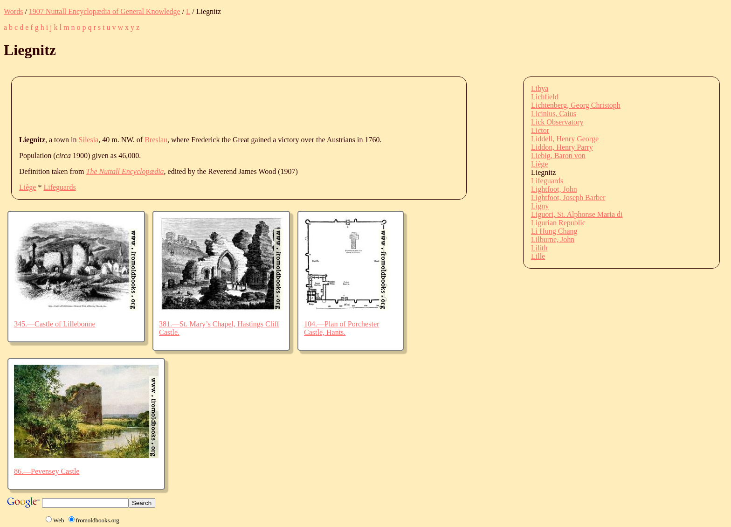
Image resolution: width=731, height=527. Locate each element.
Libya (539, 88)
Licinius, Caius (553, 114)
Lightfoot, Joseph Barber (568, 197)
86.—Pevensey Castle (46, 471)
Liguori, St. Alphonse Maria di (576, 214)
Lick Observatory (557, 122)
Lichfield (545, 97)
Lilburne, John (552, 239)
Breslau (156, 140)
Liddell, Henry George (565, 139)
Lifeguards (59, 187)
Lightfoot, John (554, 189)
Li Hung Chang (554, 231)
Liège (27, 187)
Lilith (539, 248)
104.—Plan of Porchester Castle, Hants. (341, 328)
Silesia (89, 140)
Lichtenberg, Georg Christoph (576, 105)
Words (13, 11)
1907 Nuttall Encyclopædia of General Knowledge (104, 11)
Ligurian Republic (558, 223)
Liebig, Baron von (558, 155)
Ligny (540, 206)
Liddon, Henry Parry (562, 147)
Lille (538, 256)
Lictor (540, 130)
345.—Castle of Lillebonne (55, 324)
